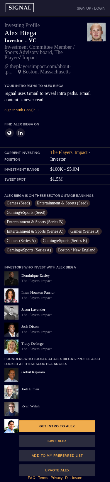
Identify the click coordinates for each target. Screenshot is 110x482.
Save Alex (57, 441)
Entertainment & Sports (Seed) (62, 203)
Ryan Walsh (30, 406)
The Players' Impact (68, 152)
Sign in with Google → (22, 110)
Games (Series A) (21, 241)
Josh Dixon (30, 326)
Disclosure (73, 478)
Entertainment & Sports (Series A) (35, 231)
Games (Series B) (84, 231)
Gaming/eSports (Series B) (65, 241)
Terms (43, 478)
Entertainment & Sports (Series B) (35, 222)
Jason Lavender (33, 309)
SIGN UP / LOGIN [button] (91, 8)
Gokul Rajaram (33, 372)
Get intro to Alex (57, 426)
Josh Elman (30, 389)
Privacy (56, 478)
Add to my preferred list (57, 456)
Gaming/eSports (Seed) (26, 212)
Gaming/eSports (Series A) (29, 250)
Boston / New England (76, 250)
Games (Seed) (18, 203)
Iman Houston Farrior (38, 292)
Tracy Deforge (32, 343)
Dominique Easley (35, 275)
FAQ (31, 478)
